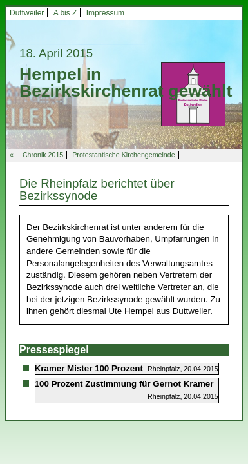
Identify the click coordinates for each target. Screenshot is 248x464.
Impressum (105, 12)
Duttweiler (27, 12)
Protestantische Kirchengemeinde (123, 155)
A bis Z (65, 12)
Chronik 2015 (43, 155)
